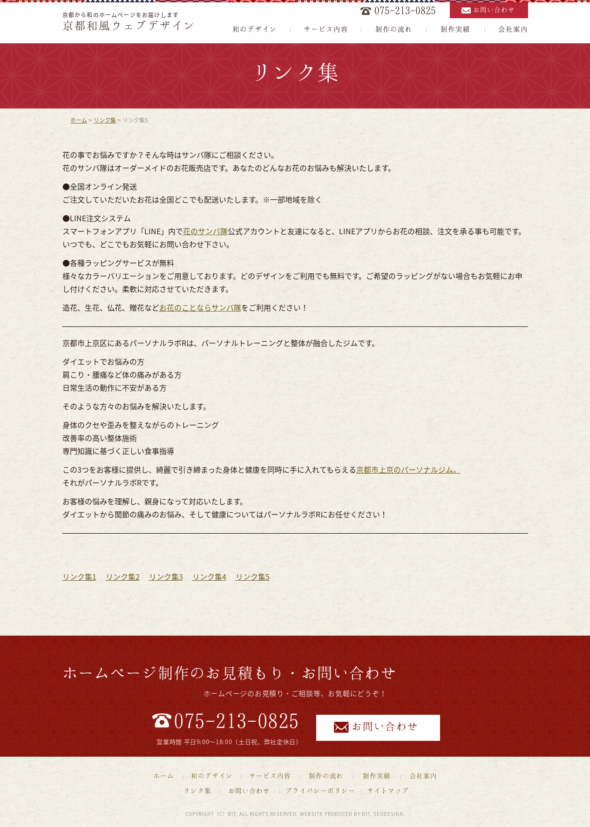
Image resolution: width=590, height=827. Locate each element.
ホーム (78, 120)
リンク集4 (209, 576)
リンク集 (105, 120)
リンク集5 (253, 576)
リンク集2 (123, 576)
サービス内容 (326, 29)
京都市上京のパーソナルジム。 (408, 469)
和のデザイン (254, 29)
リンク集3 (166, 576)
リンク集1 (79, 576)
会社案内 (513, 29)
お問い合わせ (494, 9)
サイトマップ (388, 790)
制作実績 (455, 29)
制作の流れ (394, 29)
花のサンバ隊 (205, 231)
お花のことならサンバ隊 (200, 307)
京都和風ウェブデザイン (129, 25)
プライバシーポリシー (320, 790)
